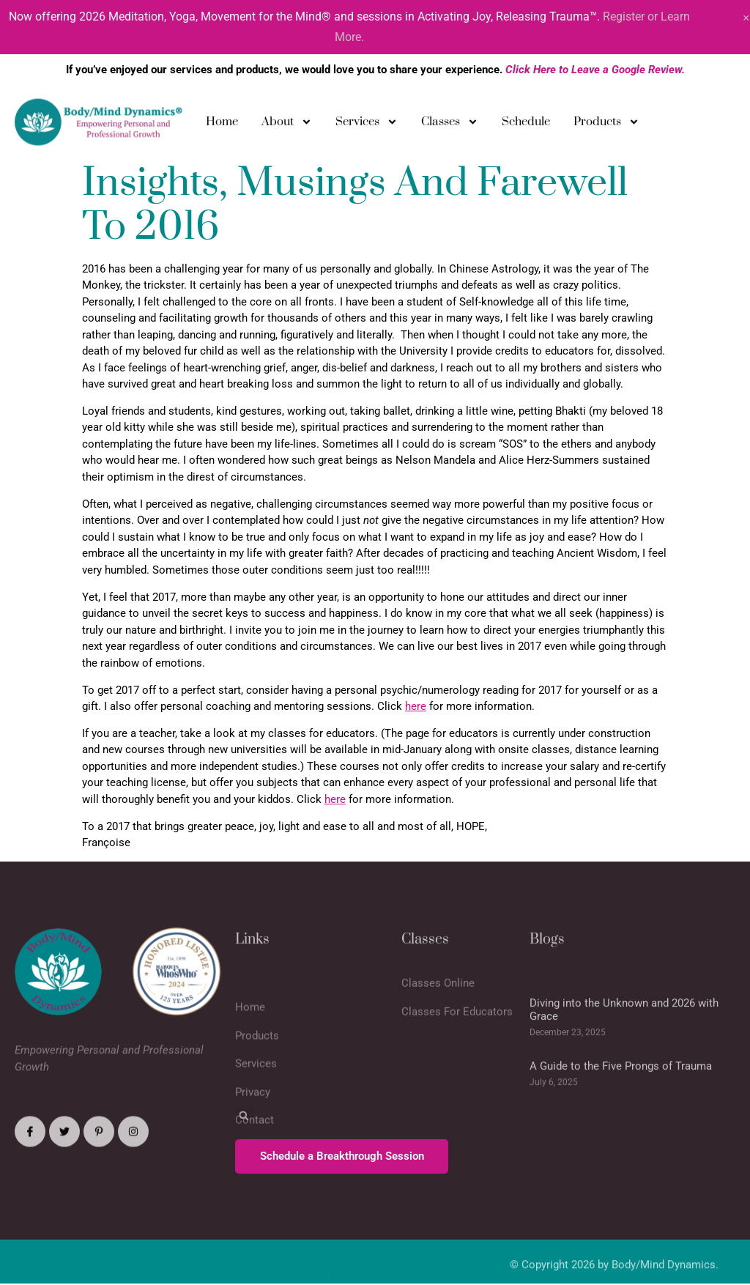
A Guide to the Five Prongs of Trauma (621, 1109)
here (415, 706)
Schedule (526, 125)
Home (222, 125)
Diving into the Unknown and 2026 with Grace (624, 1053)
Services (366, 125)
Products (606, 125)
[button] (244, 1116)
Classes (449, 125)
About (286, 125)
